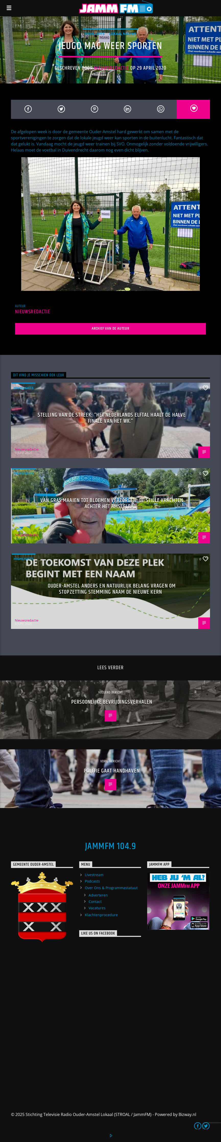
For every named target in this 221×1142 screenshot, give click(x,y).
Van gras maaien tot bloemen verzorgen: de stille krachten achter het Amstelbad (111, 503)
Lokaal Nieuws (122, 33)
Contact (95, 901)
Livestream (94, 874)
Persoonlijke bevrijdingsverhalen (112, 702)
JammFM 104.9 (110, 846)
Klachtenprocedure (101, 914)
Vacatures (97, 907)
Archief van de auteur (110, 328)
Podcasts (92, 881)
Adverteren (98, 895)
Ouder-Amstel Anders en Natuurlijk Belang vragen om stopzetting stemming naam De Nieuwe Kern (112, 589)
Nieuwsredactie (111, 68)
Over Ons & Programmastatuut (111, 887)
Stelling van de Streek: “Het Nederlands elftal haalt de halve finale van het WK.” (112, 418)
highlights (94, 33)
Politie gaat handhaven (112, 770)
